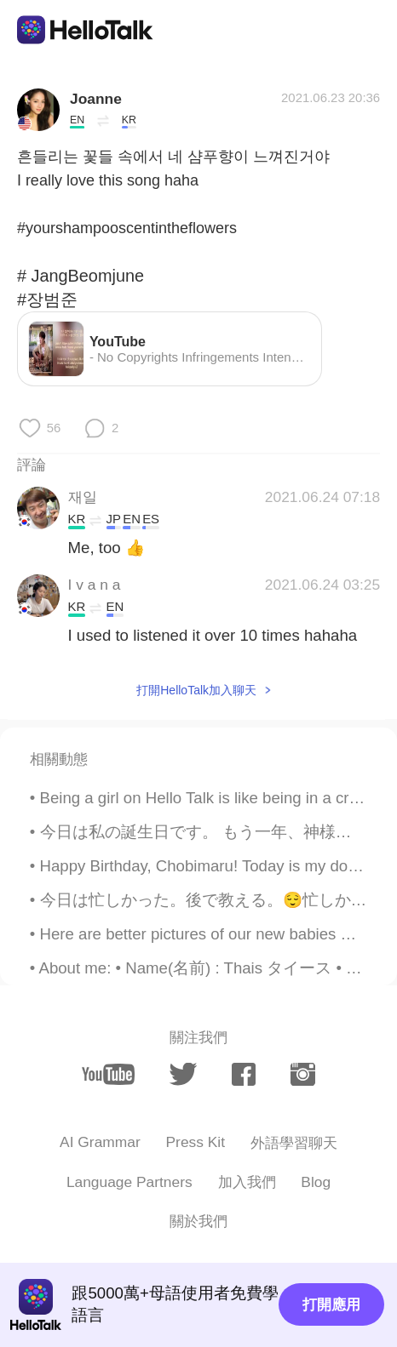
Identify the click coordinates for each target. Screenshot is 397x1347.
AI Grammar (100, 1141)
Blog (316, 1181)
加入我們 (247, 1181)
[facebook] (244, 1074)
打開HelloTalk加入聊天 (196, 690)
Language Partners (129, 1181)
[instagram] (303, 1074)
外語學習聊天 (293, 1142)
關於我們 (198, 1221)
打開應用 (331, 1304)
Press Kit (196, 1141)
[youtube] (108, 1074)
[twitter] (183, 1074)
